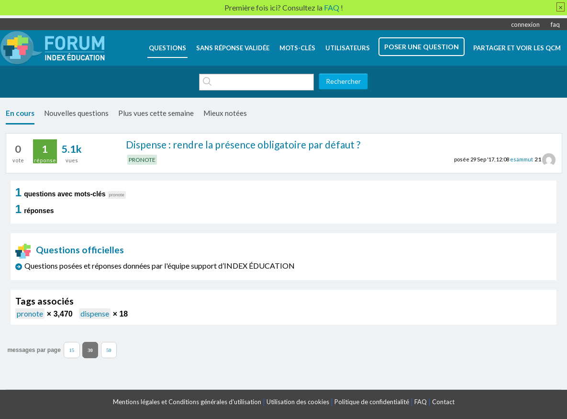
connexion (525, 24)
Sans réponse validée (232, 48)
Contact (443, 402)
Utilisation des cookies (298, 402)
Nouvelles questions (76, 113)
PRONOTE (142, 159)
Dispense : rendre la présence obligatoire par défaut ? (243, 144)
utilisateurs (347, 48)
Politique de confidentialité (371, 402)
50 (108, 349)
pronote (30, 313)
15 (72, 349)
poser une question (421, 47)
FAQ (420, 402)
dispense (94, 313)
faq (555, 24)
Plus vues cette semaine (156, 113)
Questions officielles (69, 249)
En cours (20, 113)
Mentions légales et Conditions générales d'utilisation (187, 402)
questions (167, 48)
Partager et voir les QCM (517, 48)
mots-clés (297, 48)
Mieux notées (225, 113)
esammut (521, 159)
